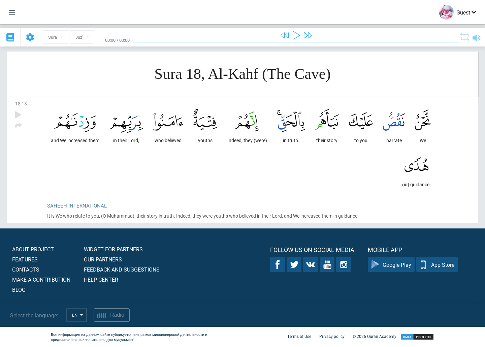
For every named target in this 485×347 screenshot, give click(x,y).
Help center (101, 279)
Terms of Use (299, 336)
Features (25, 259)
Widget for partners (113, 249)
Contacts (25, 269)
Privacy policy (332, 336)
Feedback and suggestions (122, 269)
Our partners (103, 259)
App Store (437, 264)
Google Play (391, 264)
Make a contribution (41, 279)
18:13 (21, 103)
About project (33, 249)
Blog (19, 289)
